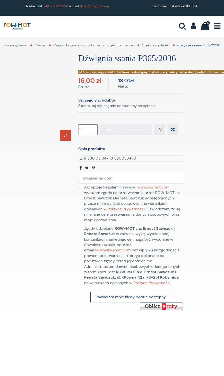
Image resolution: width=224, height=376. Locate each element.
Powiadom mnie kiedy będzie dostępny (130, 296)
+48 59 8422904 (55, 6)
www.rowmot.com (154, 187)
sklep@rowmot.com (94, 6)
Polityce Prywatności (126, 209)
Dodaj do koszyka (126, 129)
